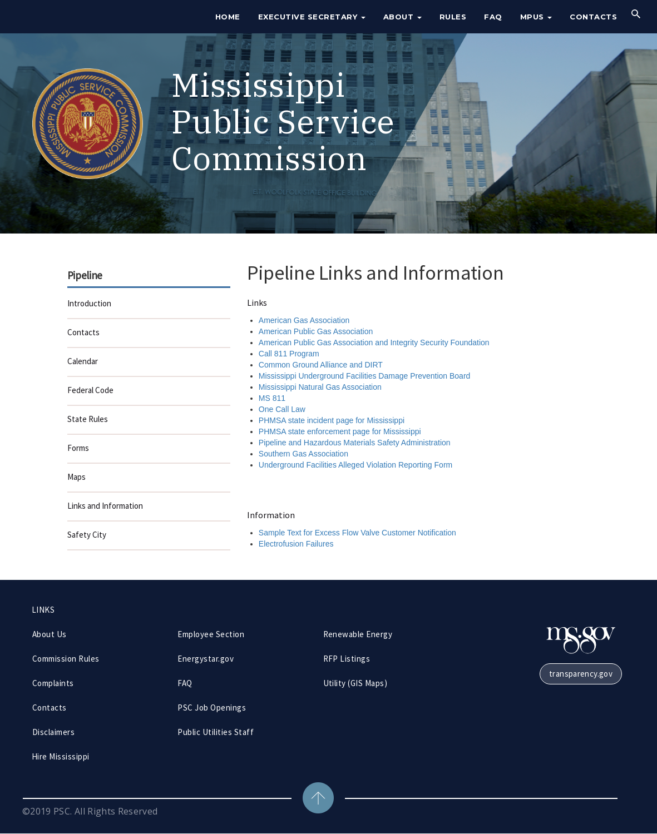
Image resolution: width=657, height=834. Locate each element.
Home (227, 16)
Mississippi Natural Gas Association (320, 387)
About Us (49, 634)
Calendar (82, 361)
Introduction (89, 303)
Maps (76, 476)
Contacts (593, 16)
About (402, 16)
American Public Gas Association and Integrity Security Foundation (374, 342)
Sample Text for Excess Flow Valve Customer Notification (357, 532)
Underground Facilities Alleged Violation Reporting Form (355, 464)
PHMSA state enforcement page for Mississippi (340, 431)
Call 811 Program (289, 353)
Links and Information (105, 505)
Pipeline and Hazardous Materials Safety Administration (355, 442)
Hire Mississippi (61, 756)
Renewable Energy (358, 634)
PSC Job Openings (211, 707)
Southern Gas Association (303, 453)
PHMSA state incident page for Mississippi (331, 420)
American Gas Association (304, 320)
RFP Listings (347, 658)
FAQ (493, 16)
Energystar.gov (205, 658)
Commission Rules (66, 658)
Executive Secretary (311, 16)
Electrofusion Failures (296, 543)
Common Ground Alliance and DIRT (321, 364)
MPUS (536, 16)
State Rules (87, 419)
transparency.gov (580, 673)
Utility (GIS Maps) (355, 683)
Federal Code (90, 390)
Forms (78, 448)
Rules (453, 16)
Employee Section (210, 634)
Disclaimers (53, 732)
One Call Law (282, 409)
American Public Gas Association (316, 331)
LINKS (43, 609)
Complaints (53, 683)
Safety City (86, 534)
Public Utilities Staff (215, 732)
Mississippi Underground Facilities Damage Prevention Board (365, 375)
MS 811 (272, 398)
